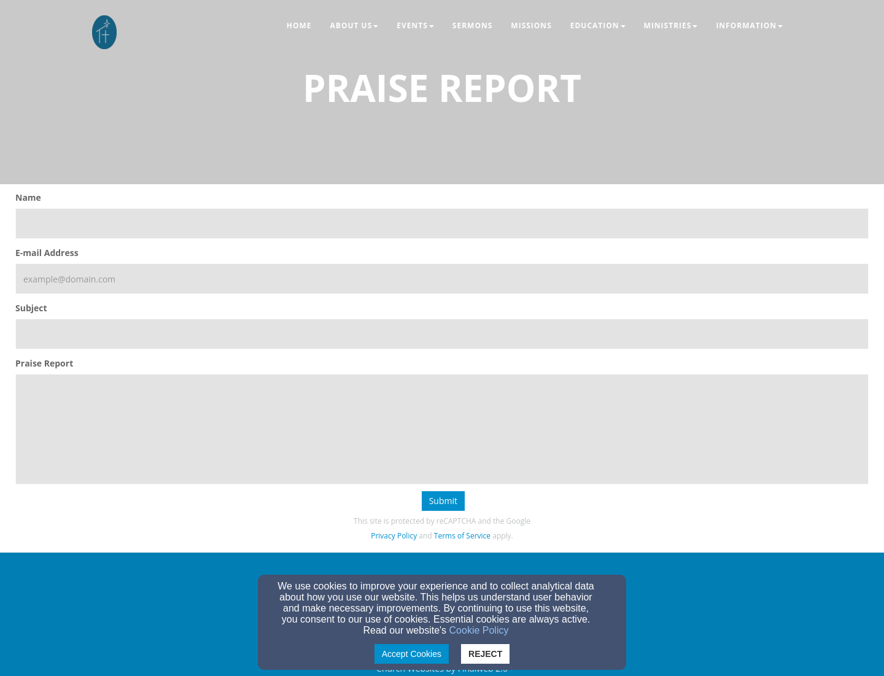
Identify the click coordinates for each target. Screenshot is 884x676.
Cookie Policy (479, 630)
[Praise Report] (442, 429)
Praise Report (44, 363)
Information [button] (749, 25)
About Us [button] (354, 25)
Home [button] (299, 25)
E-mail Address (47, 252)
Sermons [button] (472, 25)
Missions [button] (531, 25)
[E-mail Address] (442, 278)
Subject (31, 308)
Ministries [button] (671, 25)
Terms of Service (462, 535)
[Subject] (442, 334)
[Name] (442, 223)
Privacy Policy (394, 535)
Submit (443, 501)
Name (28, 197)
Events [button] (415, 25)
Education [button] (598, 25)
